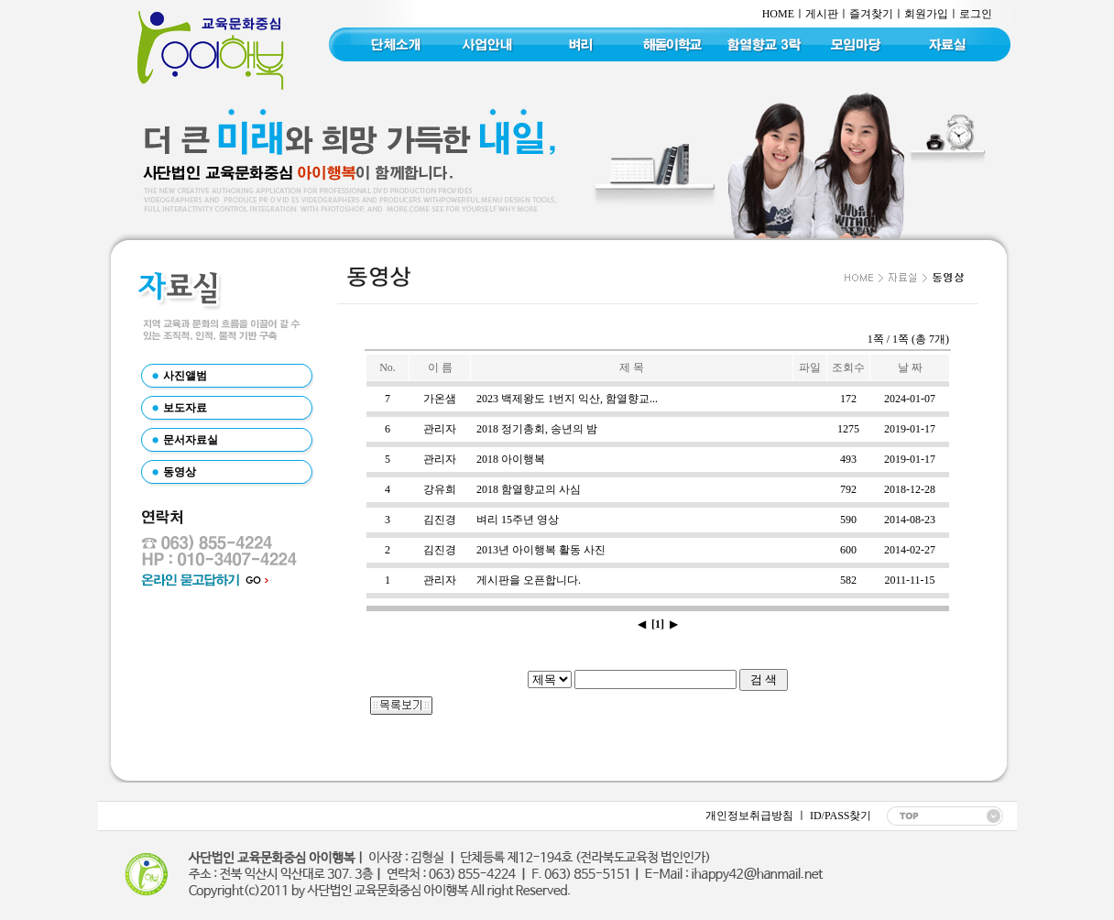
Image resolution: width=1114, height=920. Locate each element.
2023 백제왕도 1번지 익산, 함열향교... (567, 398)
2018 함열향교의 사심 (528, 489)
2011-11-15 (909, 580)
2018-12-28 (909, 489)
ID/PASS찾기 (839, 815)
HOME (778, 13)
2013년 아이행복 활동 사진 (541, 549)
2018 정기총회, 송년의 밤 (536, 428)
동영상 (179, 471)
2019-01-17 (909, 428)
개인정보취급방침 (749, 815)
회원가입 (926, 13)
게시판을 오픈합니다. (528, 580)
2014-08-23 (909, 519)
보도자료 (185, 407)
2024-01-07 (909, 398)
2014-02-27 (909, 549)
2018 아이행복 (510, 459)
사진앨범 (185, 375)
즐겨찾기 (871, 13)
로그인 (975, 13)
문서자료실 (190, 439)
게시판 (821, 13)
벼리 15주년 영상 (517, 519)
